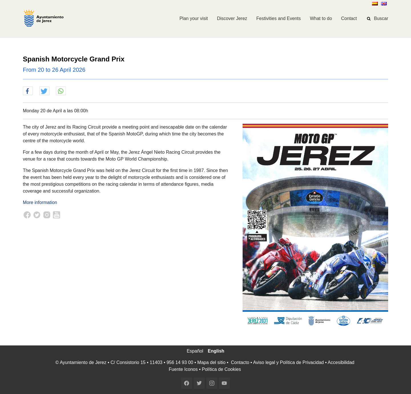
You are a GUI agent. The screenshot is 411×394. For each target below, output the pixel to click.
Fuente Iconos (183, 369)
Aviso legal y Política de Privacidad (288, 362)
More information (40, 202)
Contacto (240, 362)
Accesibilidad (341, 362)
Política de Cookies (221, 369)
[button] (28, 91)
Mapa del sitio (211, 362)
